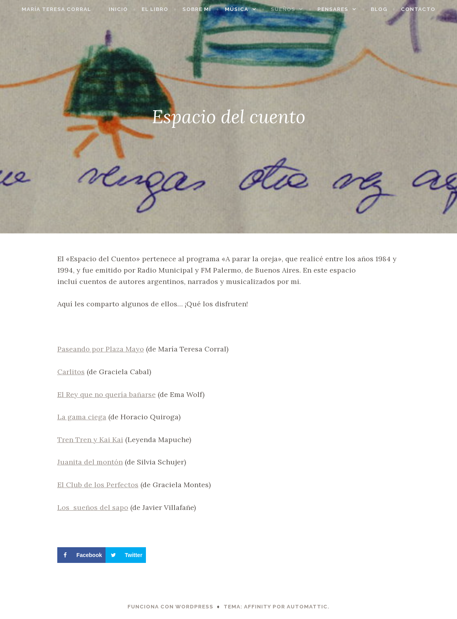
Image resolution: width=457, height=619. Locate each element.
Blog (390, 9)
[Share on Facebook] (81, 555)
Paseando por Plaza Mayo (100, 348)
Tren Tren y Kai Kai (90, 439)
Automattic (307, 607)
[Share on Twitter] (126, 555)
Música (248, 9)
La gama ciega (81, 416)
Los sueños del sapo (92, 507)
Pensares (344, 9)
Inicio (129, 9)
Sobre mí (208, 9)
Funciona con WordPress (170, 607)
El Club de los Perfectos (97, 484)
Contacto (429, 9)
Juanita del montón (90, 461)
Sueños (294, 9)
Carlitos (71, 371)
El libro (166, 9)
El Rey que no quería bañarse (106, 394)
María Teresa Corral (45, 9)
